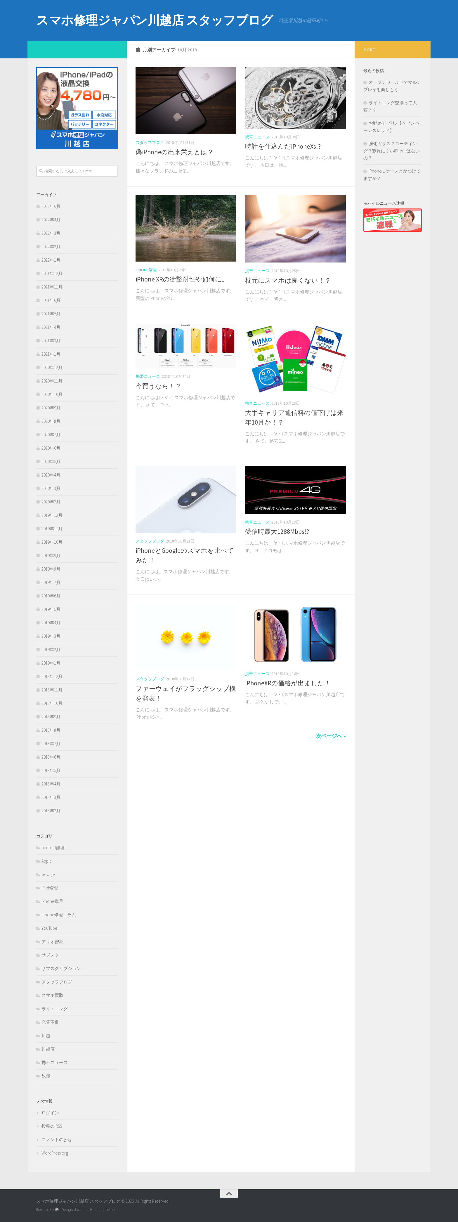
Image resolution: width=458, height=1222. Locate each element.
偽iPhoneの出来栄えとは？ (175, 152)
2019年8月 (50, 569)
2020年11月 (52, 381)
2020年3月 (50, 488)
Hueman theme (102, 1209)
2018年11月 (52, 690)
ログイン (50, 1112)
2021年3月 (50, 340)
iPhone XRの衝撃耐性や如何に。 (182, 279)
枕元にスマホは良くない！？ (288, 280)
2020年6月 (50, 448)
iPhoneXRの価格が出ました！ (288, 683)
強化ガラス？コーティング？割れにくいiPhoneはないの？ (391, 151)
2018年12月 (52, 676)
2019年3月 (50, 636)
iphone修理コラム (58, 914)
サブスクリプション (61, 968)
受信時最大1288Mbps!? (277, 531)
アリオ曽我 (52, 941)
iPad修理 (49, 888)
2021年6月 (50, 300)
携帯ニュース (257, 137)
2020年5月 (50, 461)
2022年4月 (50, 220)
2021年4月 (50, 327)
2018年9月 (50, 716)
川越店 (48, 1049)
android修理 (53, 847)
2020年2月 (50, 502)
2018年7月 (50, 743)
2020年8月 (50, 421)
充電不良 (50, 1022)
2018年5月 (50, 770)
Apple (46, 861)
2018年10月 (52, 703)
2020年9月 (50, 408)
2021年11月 (52, 287)
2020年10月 (52, 394)
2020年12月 (52, 367)
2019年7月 (50, 582)
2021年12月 (52, 273)
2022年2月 (50, 246)
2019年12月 (52, 515)
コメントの (56, 1139)
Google (48, 874)
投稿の (51, 1126)
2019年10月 (52, 542)
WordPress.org (54, 1153)
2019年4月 (50, 622)
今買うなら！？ (158, 386)
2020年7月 (50, 434)
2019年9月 (50, 555)
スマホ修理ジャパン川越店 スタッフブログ (154, 20)
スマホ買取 (52, 995)
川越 (45, 1035)
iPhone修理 (146, 269)
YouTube (49, 928)
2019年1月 (50, 663)
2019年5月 (50, 609)
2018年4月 (50, 784)
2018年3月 (50, 797)
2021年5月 (50, 314)
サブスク (50, 955)
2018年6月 (50, 757)
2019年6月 (50, 596)
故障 (45, 1076)
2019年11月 (52, 528)
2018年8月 (50, 730)
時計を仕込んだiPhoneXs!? (283, 146)
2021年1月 (50, 354)
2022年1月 (50, 260)
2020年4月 (50, 475)
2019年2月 (50, 649)
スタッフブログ (150, 142)
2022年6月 (50, 206)
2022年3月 (50, 233)
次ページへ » (331, 736)
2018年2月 (50, 810)
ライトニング (54, 1008)
